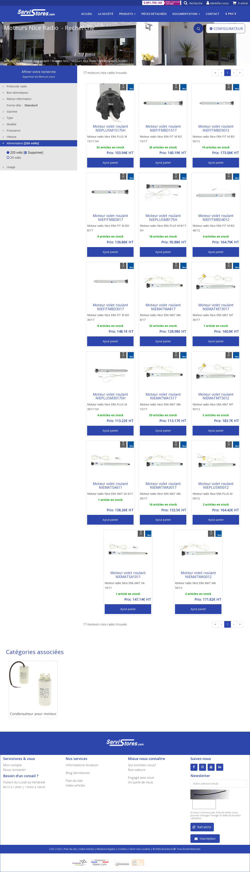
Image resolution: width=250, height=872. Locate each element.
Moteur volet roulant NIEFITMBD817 (110, 217)
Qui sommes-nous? (142, 765)
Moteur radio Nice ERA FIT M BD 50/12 (214, 139)
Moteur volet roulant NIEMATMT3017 (216, 307)
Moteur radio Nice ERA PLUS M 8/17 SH (163, 228)
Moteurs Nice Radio (83, 61)
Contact (212, 14)
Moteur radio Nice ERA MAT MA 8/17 (160, 317)
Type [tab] (7, 117)
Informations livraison (82, 765)
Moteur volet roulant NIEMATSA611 (110, 485)
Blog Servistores (78, 773)
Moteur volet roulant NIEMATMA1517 (163, 396)
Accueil (86, 14)
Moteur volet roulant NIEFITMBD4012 (216, 217)
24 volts (14, 157)
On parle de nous (140, 782)
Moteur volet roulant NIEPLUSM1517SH (110, 128)
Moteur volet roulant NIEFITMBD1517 (163, 128)
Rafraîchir (202, 827)
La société (105, 14)
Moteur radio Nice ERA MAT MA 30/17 (160, 496)
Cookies (122, 849)
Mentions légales (106, 849)
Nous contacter (14, 770)
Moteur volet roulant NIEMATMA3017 (163, 485)
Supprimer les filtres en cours (38, 76)
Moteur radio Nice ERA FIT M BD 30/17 (108, 317)
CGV (51, 849)
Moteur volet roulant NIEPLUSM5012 (216, 485)
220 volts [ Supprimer (24, 152)
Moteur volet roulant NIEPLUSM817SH (163, 217)
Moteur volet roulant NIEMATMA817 (163, 307)
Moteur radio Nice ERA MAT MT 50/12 (213, 406)
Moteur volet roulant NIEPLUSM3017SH (110, 396)
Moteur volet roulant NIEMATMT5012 (216, 396)
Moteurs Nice (60, 61)
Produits (127, 14)
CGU (59, 849)
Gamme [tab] (9, 111)
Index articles (75, 785)
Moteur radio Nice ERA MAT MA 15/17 (160, 406)
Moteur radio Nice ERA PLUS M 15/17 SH (107, 139)
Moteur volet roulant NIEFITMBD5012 (216, 128)
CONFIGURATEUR (226, 28)
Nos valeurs (137, 770)
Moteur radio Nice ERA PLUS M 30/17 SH (107, 406)
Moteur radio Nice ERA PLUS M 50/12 (212, 496)
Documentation (186, 14)
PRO (230, 14)
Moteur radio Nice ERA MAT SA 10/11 (125, 585)
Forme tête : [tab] (22, 105)
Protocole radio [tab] (14, 86)
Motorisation (12, 61)
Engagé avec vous (141, 777)
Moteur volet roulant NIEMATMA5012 (198, 574)
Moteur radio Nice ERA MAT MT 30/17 (213, 317)
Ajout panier (110, 162)
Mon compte (12, 765)
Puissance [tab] (11, 130)
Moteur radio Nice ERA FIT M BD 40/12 (214, 228)
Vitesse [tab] (9, 136)
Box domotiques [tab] (15, 92)
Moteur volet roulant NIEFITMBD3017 (110, 307)
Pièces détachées (154, 14)
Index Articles (86, 849)
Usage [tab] (8, 167)
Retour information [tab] (16, 98)
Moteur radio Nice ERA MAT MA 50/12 (195, 585)
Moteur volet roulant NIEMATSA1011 (128, 574)
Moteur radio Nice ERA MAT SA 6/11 (110, 494)
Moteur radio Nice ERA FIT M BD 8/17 (108, 228)
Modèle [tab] (9, 124)
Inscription (205, 838)
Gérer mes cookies (139, 849)
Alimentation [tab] (20, 143)
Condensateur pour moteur (33, 713)
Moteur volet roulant (36, 61)
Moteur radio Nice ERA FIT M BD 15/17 (161, 139)
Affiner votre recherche (39, 72)
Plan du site (74, 781)
